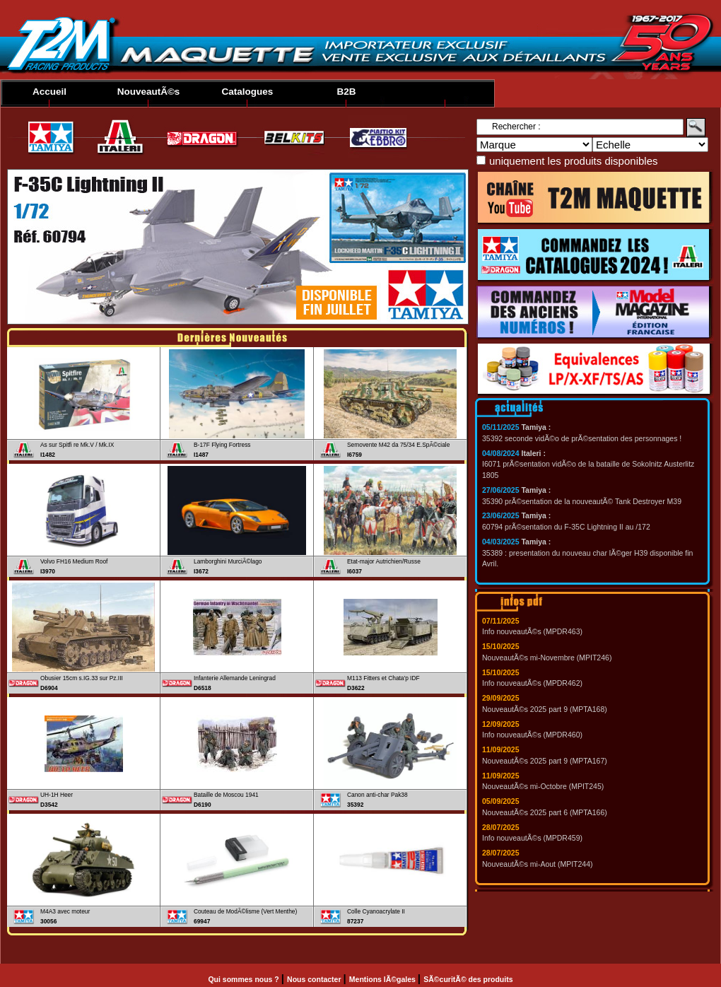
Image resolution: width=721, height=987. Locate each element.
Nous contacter (315, 979)
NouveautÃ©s (148, 91)
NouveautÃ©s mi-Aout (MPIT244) (537, 864)
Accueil (49, 91)
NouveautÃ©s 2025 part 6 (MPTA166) (544, 812)
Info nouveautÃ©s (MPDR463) (532, 631)
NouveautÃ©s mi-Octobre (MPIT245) (543, 786)
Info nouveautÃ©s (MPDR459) (532, 838)
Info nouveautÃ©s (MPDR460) (532, 734)
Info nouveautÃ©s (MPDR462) (532, 683)
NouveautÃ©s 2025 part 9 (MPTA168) (544, 709)
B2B (346, 91)
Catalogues (248, 91)
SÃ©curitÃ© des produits (467, 979)
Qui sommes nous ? (244, 979)
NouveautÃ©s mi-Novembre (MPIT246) (546, 657)
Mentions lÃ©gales (383, 979)
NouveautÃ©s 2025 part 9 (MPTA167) (544, 761)
